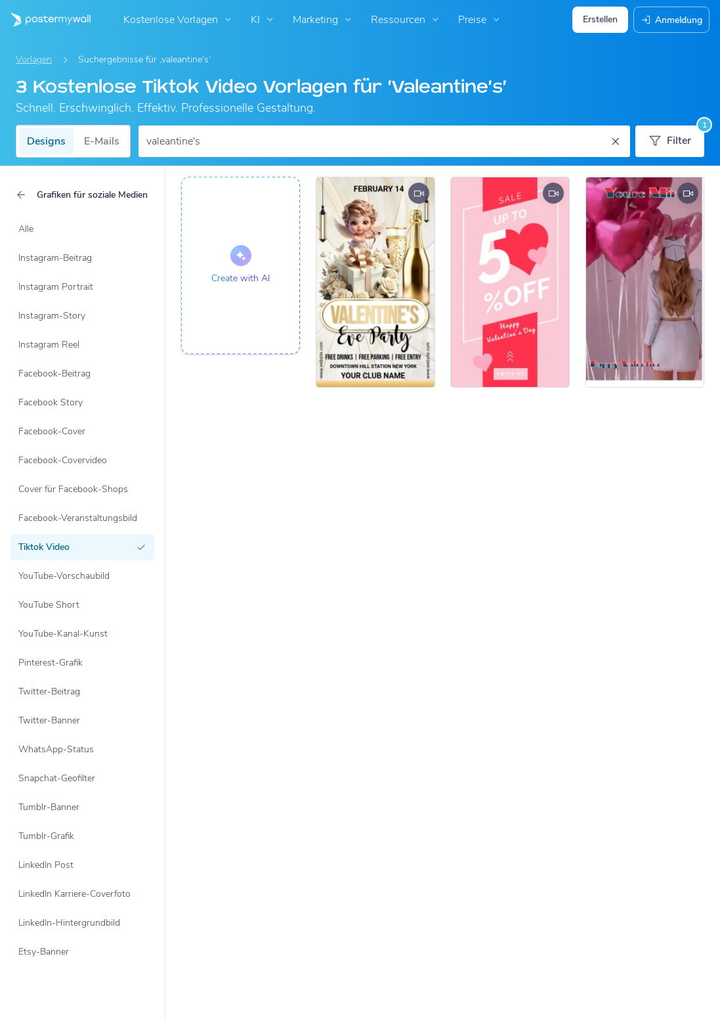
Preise (480, 19)
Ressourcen (406, 19)
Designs (46, 141)
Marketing (323, 19)
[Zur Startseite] (45, 20)
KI (263, 19)
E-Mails (101, 141)
